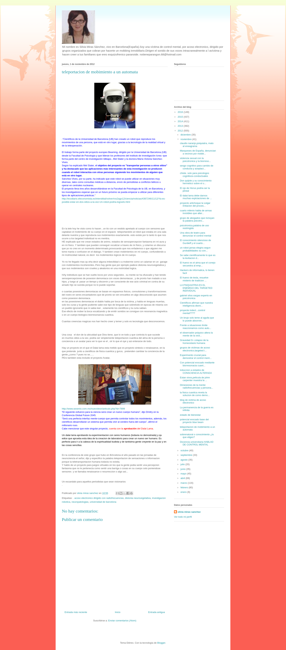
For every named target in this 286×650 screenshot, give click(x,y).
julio (183, 464)
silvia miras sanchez (189, 512)
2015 (181, 116)
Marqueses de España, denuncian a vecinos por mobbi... (198, 152)
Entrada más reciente (76, 612)
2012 (181, 130)
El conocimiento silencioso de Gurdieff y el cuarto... (195, 242)
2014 (181, 121)
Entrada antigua (156, 612)
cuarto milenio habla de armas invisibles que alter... (196, 212)
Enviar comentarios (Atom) (122, 620)
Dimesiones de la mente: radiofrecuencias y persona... (196, 386)
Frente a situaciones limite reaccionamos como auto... (195, 326)
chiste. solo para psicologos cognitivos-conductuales (194, 174)
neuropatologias (80, 501)
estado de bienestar (190, 415)
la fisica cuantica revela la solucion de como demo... (195, 394)
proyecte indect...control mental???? (192, 312)
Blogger (161, 642)
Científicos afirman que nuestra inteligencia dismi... (196, 304)
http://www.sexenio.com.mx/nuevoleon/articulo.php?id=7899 (93, 408)
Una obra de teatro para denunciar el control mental (195, 234)
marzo (184, 483)
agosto (184, 459)
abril (183, 478)
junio (183, 469)
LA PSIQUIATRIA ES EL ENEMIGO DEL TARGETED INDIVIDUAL (196, 288)
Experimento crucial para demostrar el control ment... (195, 356)
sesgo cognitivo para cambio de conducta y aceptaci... (196, 167)
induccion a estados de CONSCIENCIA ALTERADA (196, 371)
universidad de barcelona (103, 501)
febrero (185, 487)
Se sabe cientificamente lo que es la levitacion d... (197, 256)
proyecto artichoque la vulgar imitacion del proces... (195, 204)
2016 (181, 112)
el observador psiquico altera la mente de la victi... (196, 334)
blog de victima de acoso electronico (193, 401)
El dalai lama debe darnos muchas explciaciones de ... (196, 197)
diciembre (186, 134)
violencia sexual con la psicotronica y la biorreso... (195, 159)
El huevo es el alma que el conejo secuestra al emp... (197, 264)
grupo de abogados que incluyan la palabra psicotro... (197, 219)
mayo (184, 473)
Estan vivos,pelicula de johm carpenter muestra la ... (195, 379)
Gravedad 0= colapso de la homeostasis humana (194, 341)
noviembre (186, 139)
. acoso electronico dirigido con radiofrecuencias (98, 498)
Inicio (117, 612)
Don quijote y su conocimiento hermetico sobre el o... (195, 182)
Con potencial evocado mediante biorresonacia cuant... (197, 364)
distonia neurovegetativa (138, 498)
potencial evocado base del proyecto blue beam (194, 421)
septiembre (187, 455)
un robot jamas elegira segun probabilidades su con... (195, 249)
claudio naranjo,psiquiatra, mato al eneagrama (196, 145)
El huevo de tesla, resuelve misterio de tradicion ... (194, 279)
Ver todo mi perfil (183, 516)
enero (184, 492)
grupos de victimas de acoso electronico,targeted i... (195, 349)
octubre (185, 450)
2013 (181, 126)
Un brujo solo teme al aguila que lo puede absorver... (197, 319)
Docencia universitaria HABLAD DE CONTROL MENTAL (196, 443)
